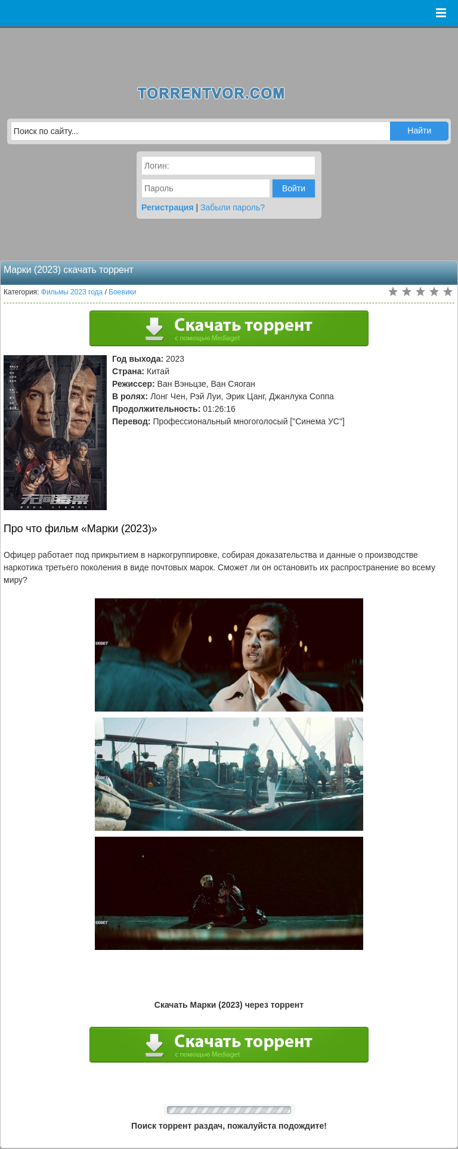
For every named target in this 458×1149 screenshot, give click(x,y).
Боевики (122, 292)
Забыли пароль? (232, 207)
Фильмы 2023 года (72, 292)
